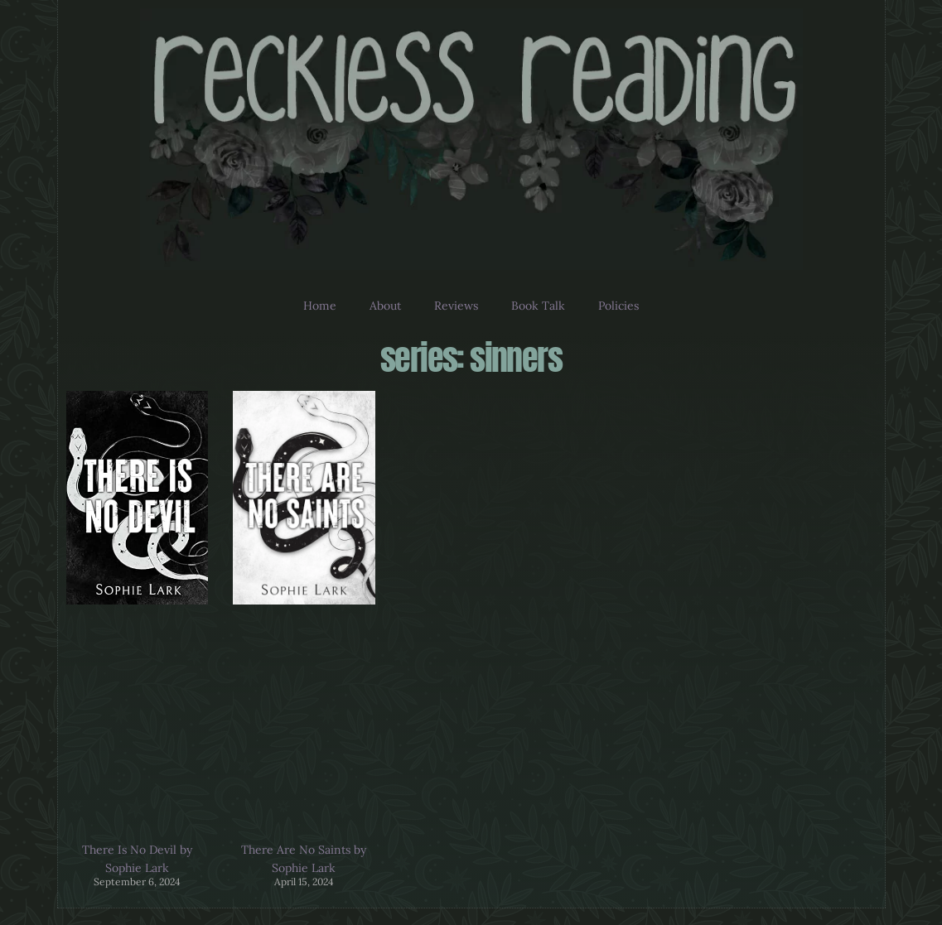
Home (319, 305)
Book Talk (538, 305)
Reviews (456, 305)
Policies (618, 305)
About (385, 305)
